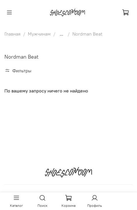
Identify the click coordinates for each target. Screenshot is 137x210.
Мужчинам (39, 34)
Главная (12, 34)
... (61, 33)
